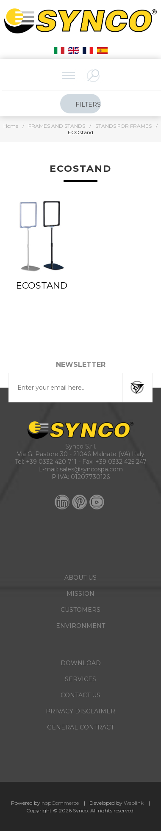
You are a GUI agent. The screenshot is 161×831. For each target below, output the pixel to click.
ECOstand (41, 285)
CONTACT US (80, 695)
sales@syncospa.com (91, 469)
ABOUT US (80, 577)
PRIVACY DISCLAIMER (80, 711)
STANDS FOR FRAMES (123, 126)
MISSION (80, 593)
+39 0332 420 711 (51, 461)
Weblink (134, 803)
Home (10, 126)
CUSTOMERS (80, 610)
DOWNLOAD (81, 663)
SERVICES (80, 679)
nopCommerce (60, 803)
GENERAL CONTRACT (80, 727)
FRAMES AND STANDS (56, 126)
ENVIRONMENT (80, 626)
